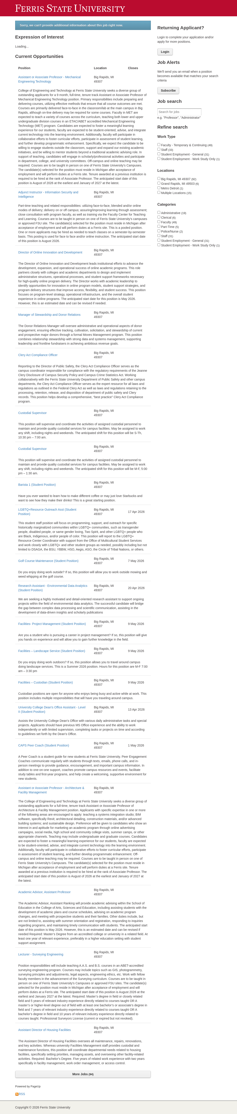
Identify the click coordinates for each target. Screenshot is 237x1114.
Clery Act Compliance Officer (38, 355)
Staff (167, 149)
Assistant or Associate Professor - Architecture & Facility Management (51, 790)
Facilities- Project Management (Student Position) (52, 624)
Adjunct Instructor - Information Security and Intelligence (48, 194)
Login (165, 52)
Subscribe (168, 90)
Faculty (169, 222)
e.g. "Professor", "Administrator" (179, 117)
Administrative (173, 213)
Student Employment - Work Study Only (190, 159)
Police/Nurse (172, 231)
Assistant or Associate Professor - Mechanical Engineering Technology (49, 79)
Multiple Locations (176, 193)
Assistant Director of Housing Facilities (44, 1030)
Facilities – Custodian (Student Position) (45, 682)
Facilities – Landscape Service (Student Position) (51, 651)
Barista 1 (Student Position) (37, 484)
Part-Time (170, 227)
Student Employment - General (185, 154)
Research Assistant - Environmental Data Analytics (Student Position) (52, 588)
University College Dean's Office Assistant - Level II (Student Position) (52, 709)
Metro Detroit (172, 188)
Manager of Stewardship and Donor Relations (49, 314)
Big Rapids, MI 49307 (178, 179)
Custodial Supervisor (32, 413)
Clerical (168, 217)
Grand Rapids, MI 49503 (180, 183)
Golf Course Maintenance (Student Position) (48, 561)
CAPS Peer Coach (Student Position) (43, 745)
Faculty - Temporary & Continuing (187, 145)
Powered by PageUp (28, 1086)
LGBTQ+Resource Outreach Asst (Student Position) (47, 512)
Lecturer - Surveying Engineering (40, 954)
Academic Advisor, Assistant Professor (44, 892)
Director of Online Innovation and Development (50, 252)
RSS (20, 1094)
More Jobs (82, 1074)
